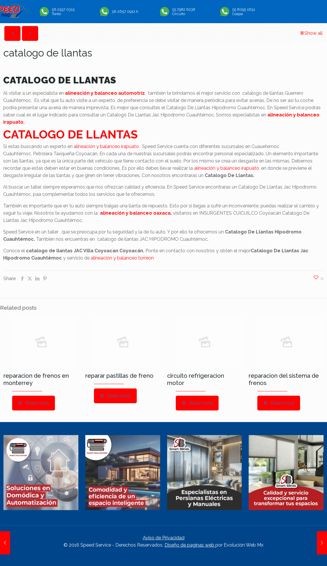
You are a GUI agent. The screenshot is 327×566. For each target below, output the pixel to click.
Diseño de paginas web (190, 545)
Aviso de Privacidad (163, 538)
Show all (311, 33)
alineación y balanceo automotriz (105, 93)
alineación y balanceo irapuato (226, 168)
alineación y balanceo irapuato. (107, 146)
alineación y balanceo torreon (122, 258)
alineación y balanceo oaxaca (135, 213)
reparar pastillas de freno (119, 375)
